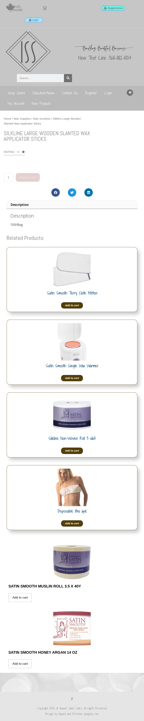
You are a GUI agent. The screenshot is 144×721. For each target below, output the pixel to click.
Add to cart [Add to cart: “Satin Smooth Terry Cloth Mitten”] (72, 305)
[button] (130, 92)
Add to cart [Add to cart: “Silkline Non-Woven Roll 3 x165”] (72, 451)
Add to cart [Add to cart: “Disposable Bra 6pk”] (72, 523)
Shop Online (16, 92)
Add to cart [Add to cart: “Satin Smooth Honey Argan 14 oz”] (20, 663)
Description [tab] (19, 205)
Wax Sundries (41, 118)
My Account (16, 103)
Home (7, 118)
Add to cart (28, 177)
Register (91, 92)
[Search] (68, 78)
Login (108, 92)
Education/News (44, 92)
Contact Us (70, 92)
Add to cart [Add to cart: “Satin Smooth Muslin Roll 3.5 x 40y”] (20, 597)
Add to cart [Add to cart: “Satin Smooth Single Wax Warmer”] (72, 378)
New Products (41, 103)
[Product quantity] (8, 177)
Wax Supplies (22, 118)
